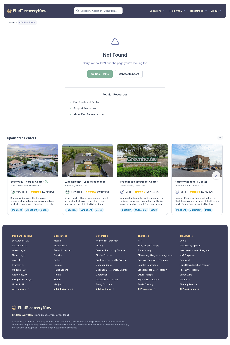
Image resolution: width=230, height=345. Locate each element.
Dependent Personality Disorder (112, 270)
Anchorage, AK (19, 274)
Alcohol (57, 240)
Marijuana (59, 284)
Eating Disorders (104, 284)
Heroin (57, 274)
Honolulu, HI (18, 284)
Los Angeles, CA (20, 240)
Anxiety (99, 245)
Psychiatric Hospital (189, 270)
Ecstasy (58, 260)
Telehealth (185, 279)
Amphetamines (61, 245)
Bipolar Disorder (104, 255)
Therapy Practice (188, 284)
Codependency (104, 265)
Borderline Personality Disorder (111, 260)
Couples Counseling (148, 265)
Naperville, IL (18, 255)
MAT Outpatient (187, 255)
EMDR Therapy (145, 274)
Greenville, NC (19, 250)
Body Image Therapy (148, 245)
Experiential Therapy (148, 279)
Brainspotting (144, 250)
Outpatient (185, 260)
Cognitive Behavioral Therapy (153, 260)
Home (12, 22)
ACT (140, 240)
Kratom (57, 279)
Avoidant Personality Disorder (111, 250)
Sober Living (186, 274)
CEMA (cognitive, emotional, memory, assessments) (156, 255)
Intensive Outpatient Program (194, 250)
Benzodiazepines (63, 250)
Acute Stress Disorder (107, 240)
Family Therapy (145, 284)
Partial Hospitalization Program (195, 265)
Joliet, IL (16, 260)
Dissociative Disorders (107, 279)
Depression (101, 274)
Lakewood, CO (19, 245)
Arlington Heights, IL (22, 279)
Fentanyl (58, 265)
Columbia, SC (19, 270)
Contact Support (129, 73)
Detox (183, 240)
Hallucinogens (61, 270)
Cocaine (58, 255)
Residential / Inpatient (190, 245)
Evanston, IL (18, 265)
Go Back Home (100, 73)
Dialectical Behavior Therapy (152, 270)
